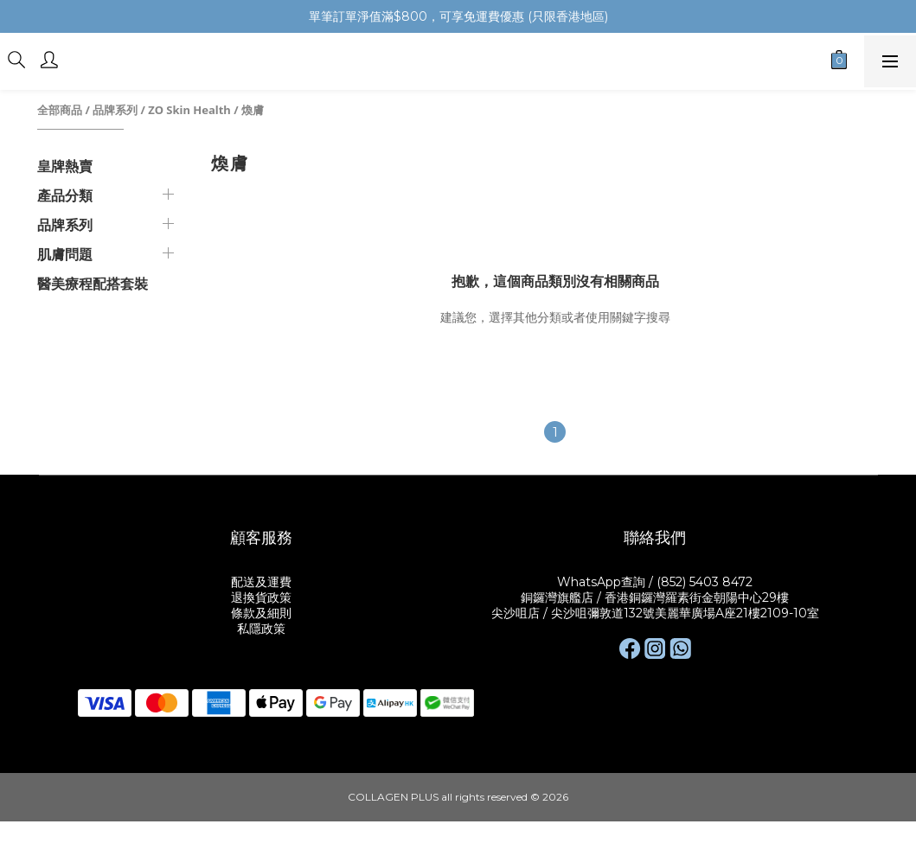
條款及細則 (261, 613)
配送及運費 (261, 582)
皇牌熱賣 (65, 166)
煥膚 (252, 110)
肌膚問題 (65, 254)
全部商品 (59, 110)
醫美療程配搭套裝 (92, 283)
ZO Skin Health (189, 110)
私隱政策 (261, 628)
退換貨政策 (261, 597)
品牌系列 (115, 110)
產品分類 (65, 195)
